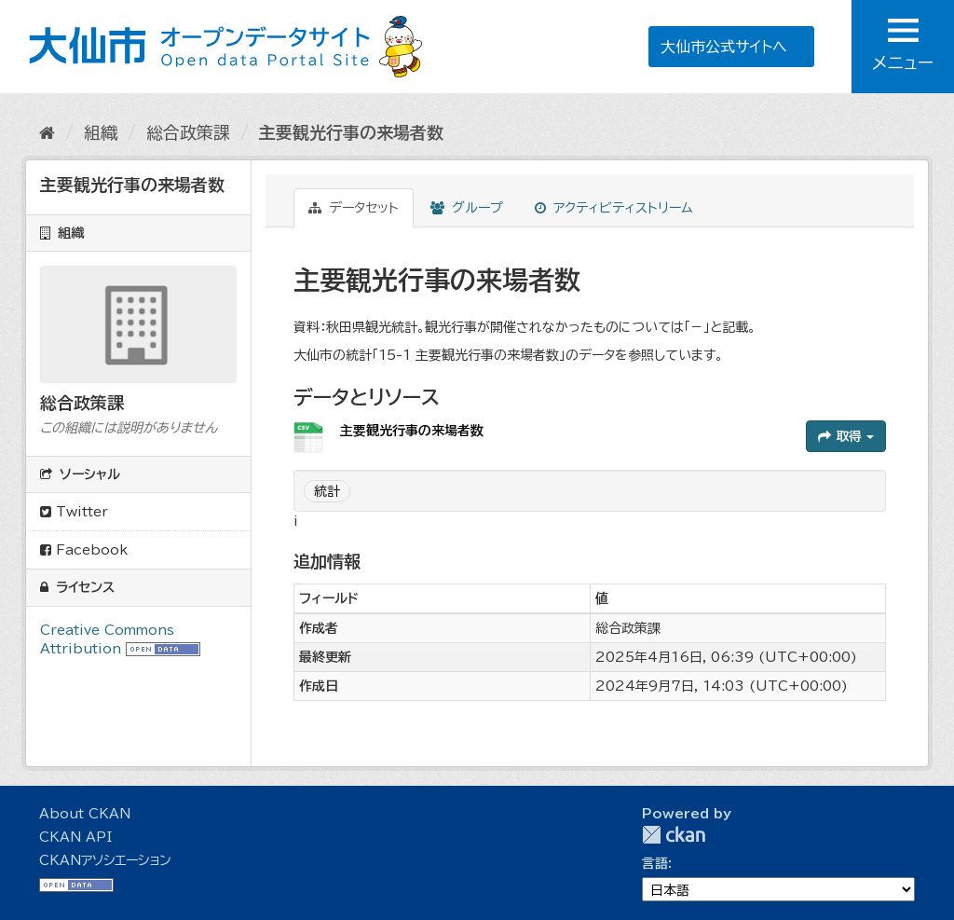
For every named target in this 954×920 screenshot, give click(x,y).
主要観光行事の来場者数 (351, 132)
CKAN (673, 834)
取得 (846, 436)
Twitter (74, 511)
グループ (466, 207)
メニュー (903, 45)
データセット (353, 207)
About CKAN (84, 813)
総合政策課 (188, 132)
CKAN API (75, 837)
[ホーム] (47, 132)
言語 (655, 863)
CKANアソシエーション (105, 860)
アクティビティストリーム (614, 207)
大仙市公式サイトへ (724, 46)
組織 (100, 132)
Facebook (84, 549)
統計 (327, 491)
